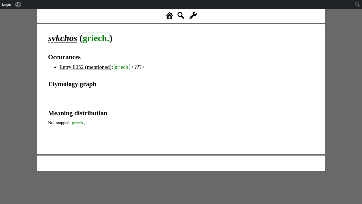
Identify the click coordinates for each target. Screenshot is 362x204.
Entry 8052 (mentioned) (85, 67)
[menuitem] (18, 4)
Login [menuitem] (6, 4)
